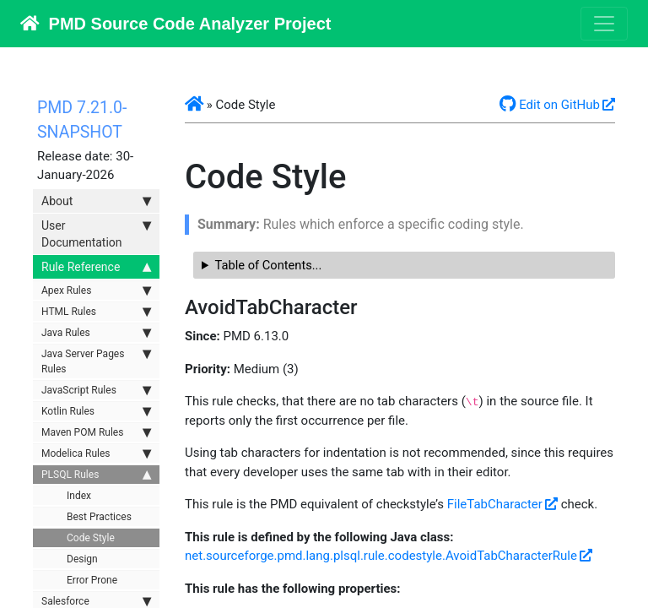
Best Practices (99, 517)
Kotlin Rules (96, 411)
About (96, 201)
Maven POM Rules (96, 432)
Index (79, 496)
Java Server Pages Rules (96, 360)
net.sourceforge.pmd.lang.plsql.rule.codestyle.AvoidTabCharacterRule (381, 555)
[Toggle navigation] (604, 24)
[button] (194, 104)
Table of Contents (263, 265)
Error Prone (92, 580)
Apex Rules (96, 290)
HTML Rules (96, 311)
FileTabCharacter (495, 504)
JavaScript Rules (96, 390)
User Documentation (96, 233)
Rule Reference (96, 266)
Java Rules (96, 332)
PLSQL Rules (96, 474)
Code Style (91, 538)
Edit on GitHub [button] (550, 104)
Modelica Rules (96, 453)
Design (82, 559)
